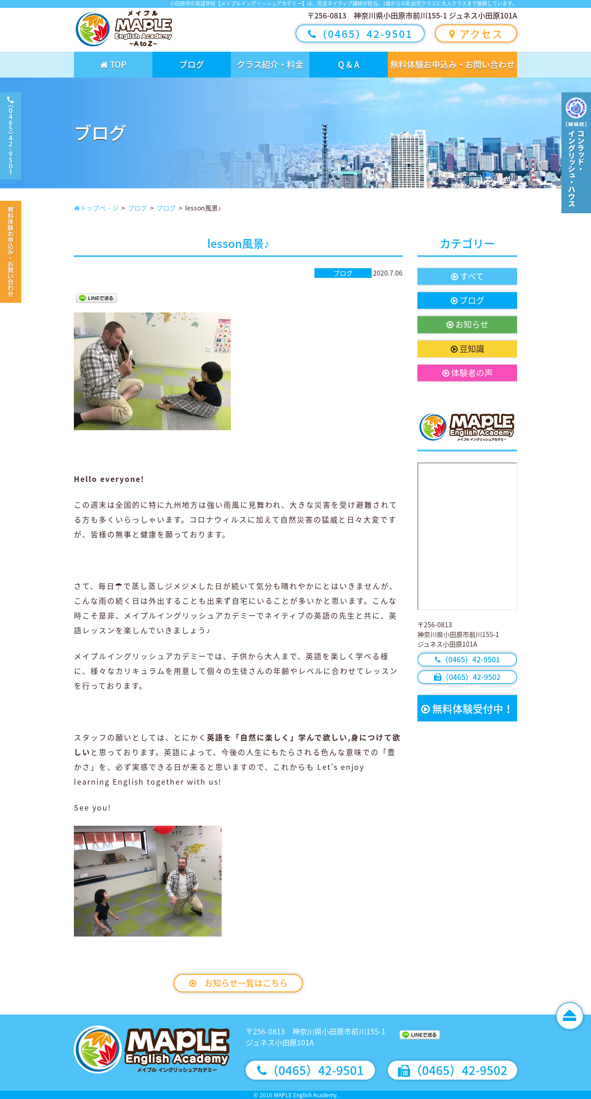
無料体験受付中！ (467, 708)
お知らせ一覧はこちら (238, 983)
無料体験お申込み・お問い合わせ (452, 64)
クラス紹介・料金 (270, 64)
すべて (467, 276)
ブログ (191, 64)
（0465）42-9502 (467, 676)
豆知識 (467, 348)
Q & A (348, 64)
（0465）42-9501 (360, 33)
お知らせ (467, 324)
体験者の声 (467, 372)
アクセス (476, 33)
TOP (113, 64)
